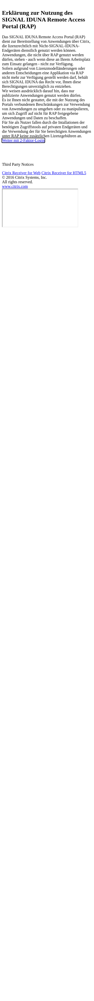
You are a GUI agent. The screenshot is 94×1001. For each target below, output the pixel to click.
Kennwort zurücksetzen (47, 153)
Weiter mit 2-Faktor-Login (23, 140)
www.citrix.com (15, 186)
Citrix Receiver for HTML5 (63, 173)
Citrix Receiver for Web (21, 173)
